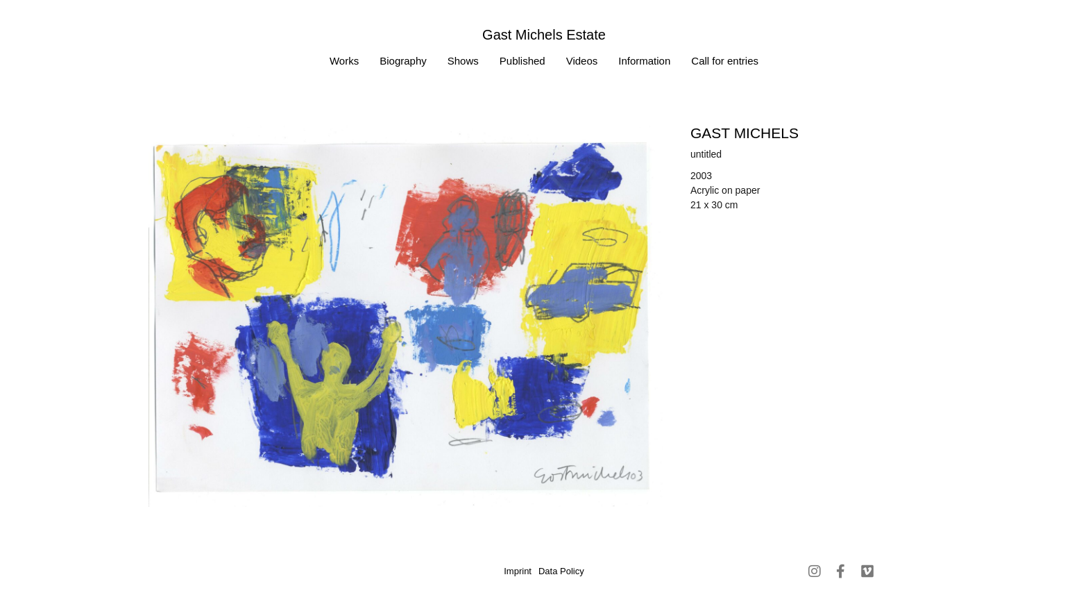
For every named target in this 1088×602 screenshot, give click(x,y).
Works (344, 61)
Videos (582, 61)
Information (644, 61)
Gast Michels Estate (544, 34)
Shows (463, 61)
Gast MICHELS (744, 133)
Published (522, 61)
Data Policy (561, 571)
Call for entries (724, 61)
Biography (403, 61)
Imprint (518, 571)
